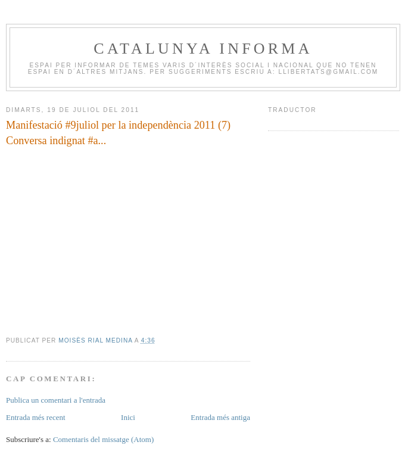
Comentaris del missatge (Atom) (103, 439)
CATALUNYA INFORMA (203, 48)
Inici (128, 417)
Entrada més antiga (220, 417)
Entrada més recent (36, 417)
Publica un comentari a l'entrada (55, 400)
